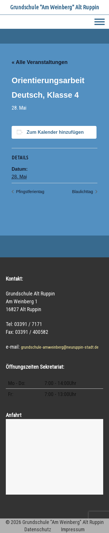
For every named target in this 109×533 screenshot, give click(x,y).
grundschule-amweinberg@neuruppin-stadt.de (60, 347)
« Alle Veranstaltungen (39, 62)
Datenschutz (37, 529)
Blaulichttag (83, 191)
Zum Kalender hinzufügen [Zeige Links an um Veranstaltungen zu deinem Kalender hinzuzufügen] (54, 132)
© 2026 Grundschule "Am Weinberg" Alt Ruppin (55, 522)
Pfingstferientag (29, 191)
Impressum (73, 529)
